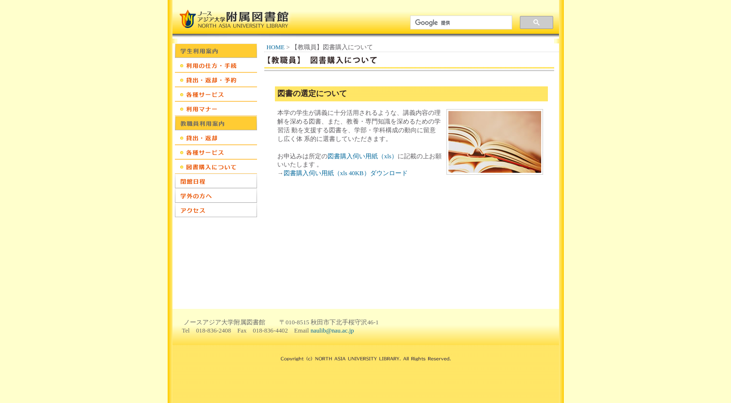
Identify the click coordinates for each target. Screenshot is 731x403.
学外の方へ (216, 195)
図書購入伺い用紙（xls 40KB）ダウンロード (346, 173)
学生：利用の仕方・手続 (216, 65)
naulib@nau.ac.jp (332, 330)
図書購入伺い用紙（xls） (363, 156)
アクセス (216, 210)
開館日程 (216, 181)
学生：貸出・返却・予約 (216, 79)
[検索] (459, 22)
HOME (276, 47)
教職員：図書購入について (216, 166)
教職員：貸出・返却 (216, 137)
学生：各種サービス (216, 94)
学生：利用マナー (216, 108)
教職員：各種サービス (216, 152)
